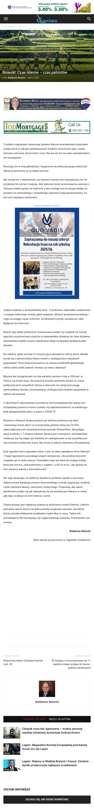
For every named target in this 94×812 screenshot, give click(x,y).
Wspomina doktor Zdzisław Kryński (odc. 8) (23, 662)
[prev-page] (5, 778)
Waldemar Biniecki (16, 77)
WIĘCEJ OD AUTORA (59, 719)
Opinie (21, 26)
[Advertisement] (47, 590)
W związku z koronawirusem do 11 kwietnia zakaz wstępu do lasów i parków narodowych (71, 664)
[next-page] (11, 778)
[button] (5, 18)
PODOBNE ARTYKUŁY (34, 719)
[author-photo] (47, 697)
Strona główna (8, 26)
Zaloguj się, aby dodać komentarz (46, 799)
